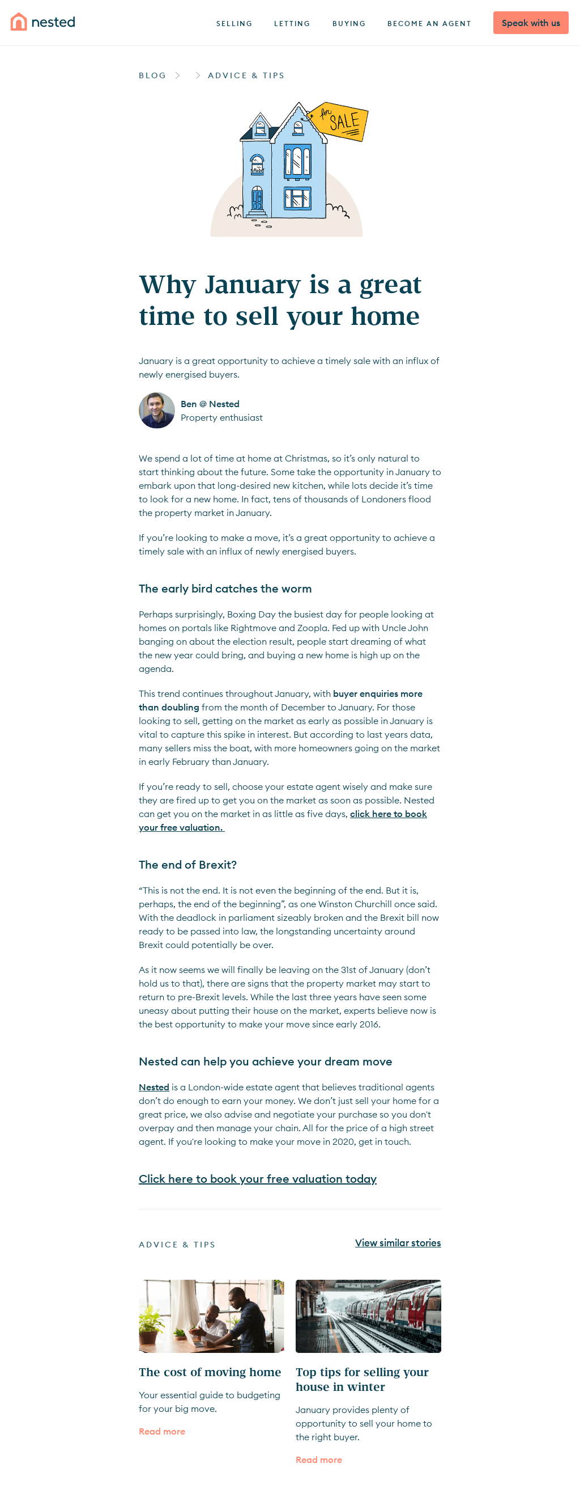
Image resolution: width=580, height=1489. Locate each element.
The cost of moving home (210, 1371)
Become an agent (429, 23)
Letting (292, 23)
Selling (234, 23)
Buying (349, 23)
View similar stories (398, 1243)
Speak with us (531, 22)
